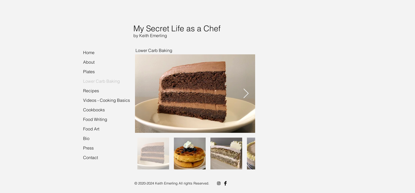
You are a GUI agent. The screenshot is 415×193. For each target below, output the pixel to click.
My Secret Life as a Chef (176, 28)
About (88, 62)
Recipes (91, 90)
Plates (89, 71)
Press (88, 148)
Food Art (91, 128)
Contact (90, 157)
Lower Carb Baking (101, 81)
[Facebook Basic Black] (225, 183)
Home (88, 52)
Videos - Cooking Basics (106, 100)
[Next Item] (246, 94)
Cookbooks (94, 109)
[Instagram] (218, 183)
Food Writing (95, 119)
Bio (86, 138)
